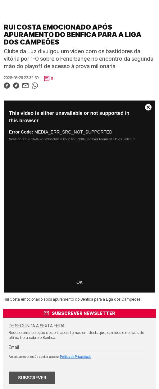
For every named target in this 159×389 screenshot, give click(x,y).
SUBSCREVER (32, 377)
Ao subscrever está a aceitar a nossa (50, 357)
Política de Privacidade (75, 357)
